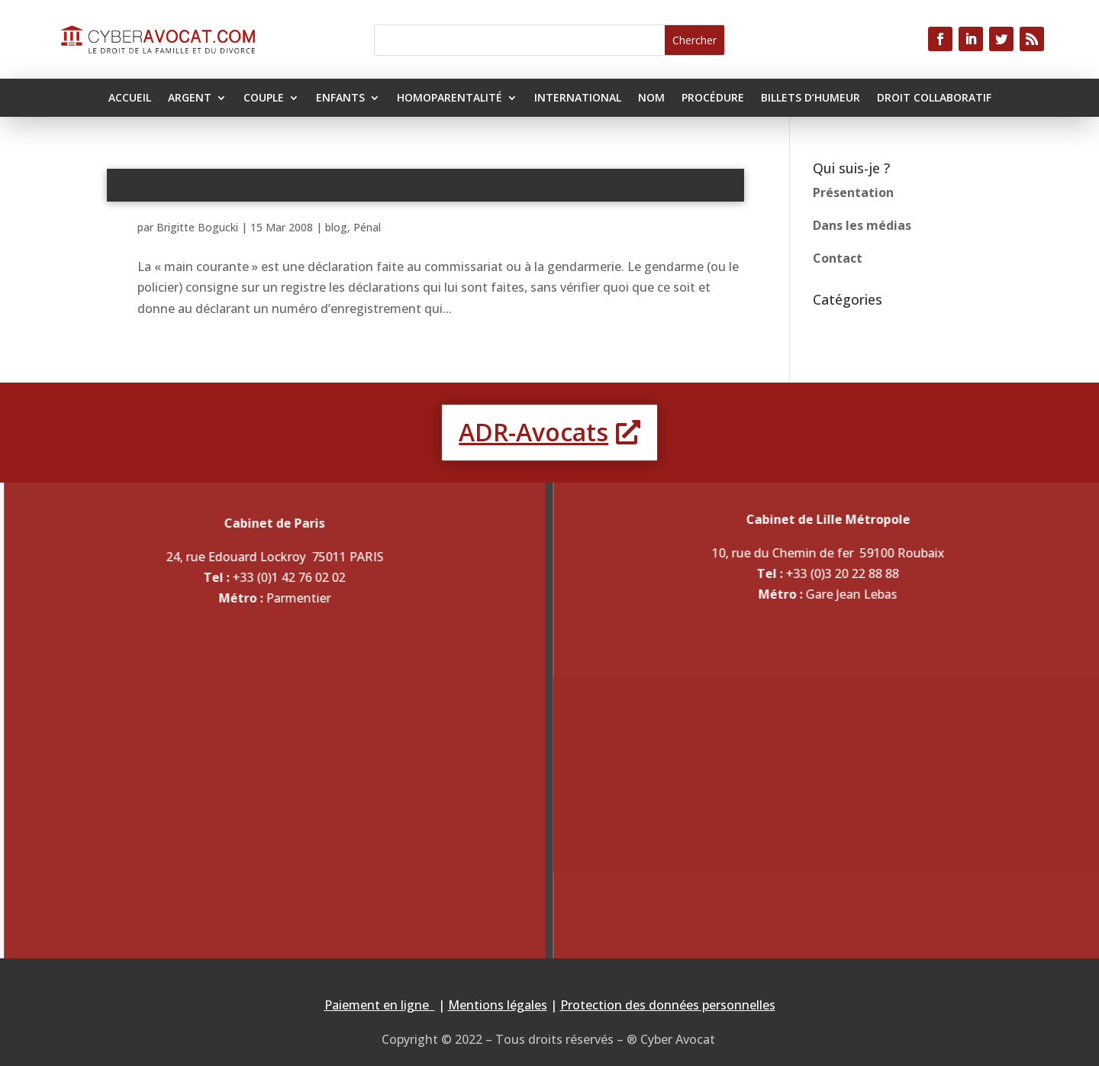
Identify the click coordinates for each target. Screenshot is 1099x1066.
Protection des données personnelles (667, 1005)
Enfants (340, 98)
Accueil (129, 98)
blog (336, 227)
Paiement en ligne (379, 1005)
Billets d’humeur (810, 98)
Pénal (367, 227)
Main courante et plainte (425, 184)
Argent (189, 98)
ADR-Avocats (533, 431)
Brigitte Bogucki (197, 227)
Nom (651, 98)
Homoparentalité (449, 98)
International (577, 98)
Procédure (713, 98)
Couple (263, 98)
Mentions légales (497, 1005)
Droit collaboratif (934, 98)
